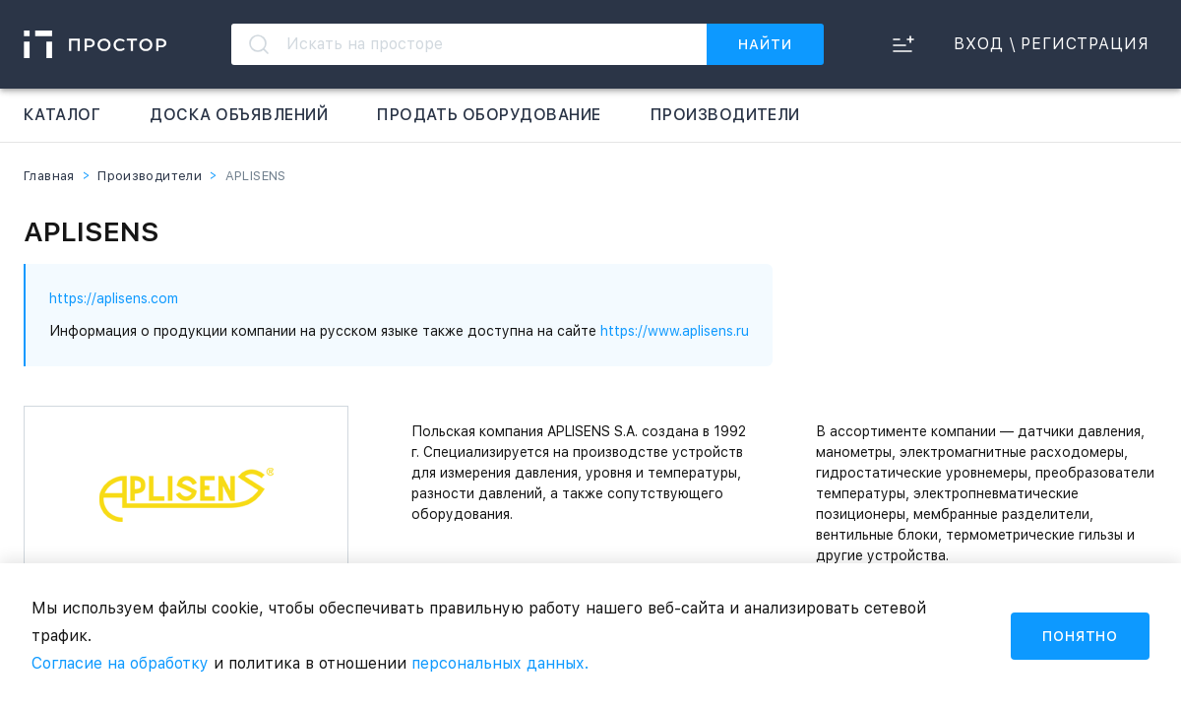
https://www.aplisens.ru (674, 331)
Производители (725, 115)
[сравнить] (902, 44)
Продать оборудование (489, 115)
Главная (49, 175)
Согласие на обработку (120, 663)
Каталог (62, 115)
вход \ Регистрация (1051, 44)
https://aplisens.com (113, 298)
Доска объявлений (239, 115)
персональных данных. (500, 663)
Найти (765, 44)
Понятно (1080, 636)
